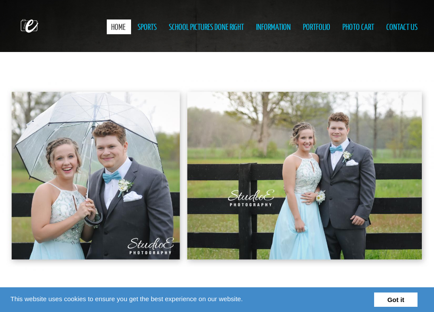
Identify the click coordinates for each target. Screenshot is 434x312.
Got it (395, 299)
